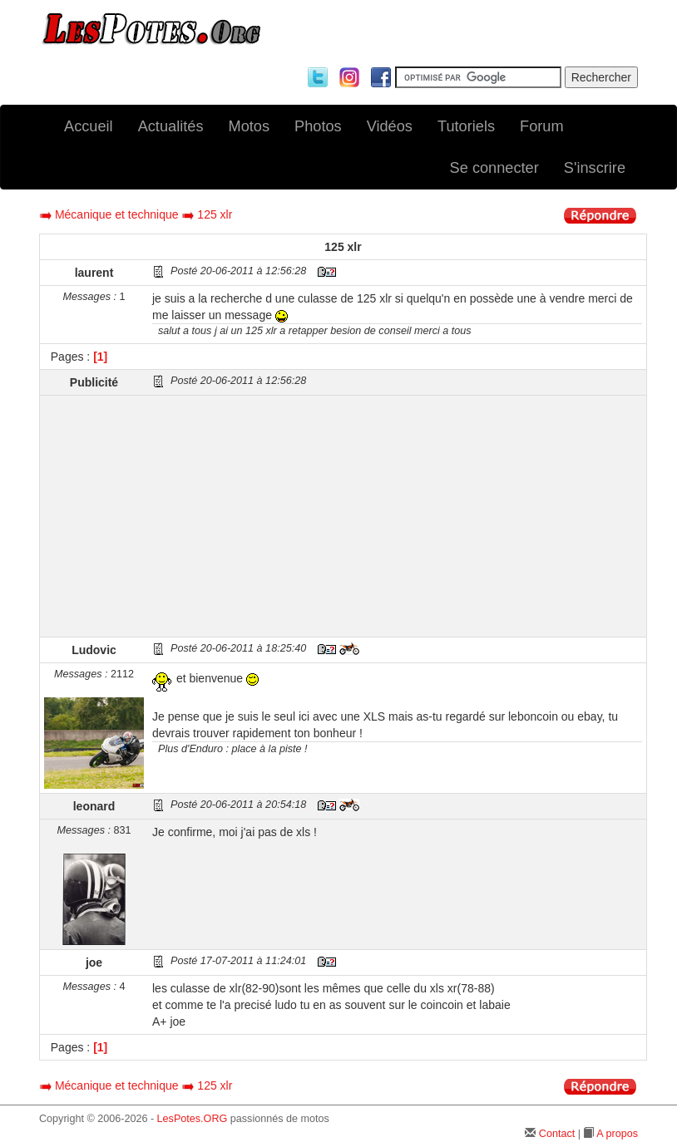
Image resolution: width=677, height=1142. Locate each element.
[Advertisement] (397, 516)
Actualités (171, 126)
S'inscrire (594, 168)
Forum (542, 126)
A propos (617, 1134)
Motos (249, 126)
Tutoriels (466, 126)
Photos (318, 126)
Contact (557, 1134)
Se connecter (494, 168)
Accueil (88, 126)
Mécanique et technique (117, 214)
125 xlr (214, 214)
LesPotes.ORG (192, 1119)
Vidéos (390, 126)
